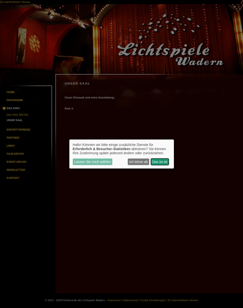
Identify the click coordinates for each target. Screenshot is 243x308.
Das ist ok (159, 162)
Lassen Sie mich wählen (92, 162)
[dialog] (121, 154)
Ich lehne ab (138, 162)
